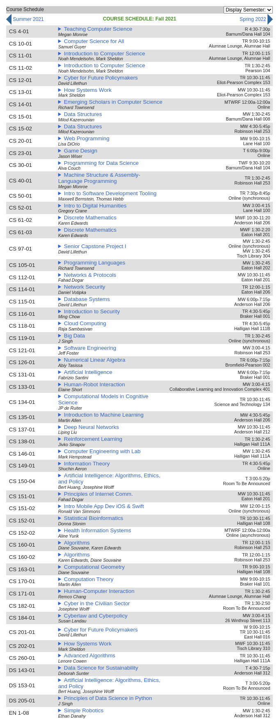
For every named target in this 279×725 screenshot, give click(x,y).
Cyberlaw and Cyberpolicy (96, 616)
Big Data (74, 336)
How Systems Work (88, 90)
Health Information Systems (97, 530)
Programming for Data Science (101, 163)
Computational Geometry (94, 567)
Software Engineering (90, 348)
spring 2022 (256, 19)
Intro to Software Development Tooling (110, 193)
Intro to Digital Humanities (95, 206)
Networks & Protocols (90, 275)
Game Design (81, 151)
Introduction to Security (92, 311)
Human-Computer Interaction (99, 591)
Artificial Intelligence (88, 372)
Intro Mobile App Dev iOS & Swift (104, 506)
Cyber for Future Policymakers (101, 78)
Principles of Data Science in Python (108, 698)
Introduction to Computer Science (104, 53)
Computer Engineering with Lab (102, 451)
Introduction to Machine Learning (104, 415)
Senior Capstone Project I (95, 246)
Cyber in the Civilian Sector (97, 603)
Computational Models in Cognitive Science (103, 399)
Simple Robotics (83, 710)
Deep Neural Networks (91, 427)
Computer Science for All (94, 41)
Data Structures (83, 114)
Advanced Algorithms (89, 655)
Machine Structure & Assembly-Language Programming (99, 178)
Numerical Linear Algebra (95, 360)
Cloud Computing (85, 323)
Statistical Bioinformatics (93, 518)
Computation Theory (89, 579)
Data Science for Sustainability (101, 668)
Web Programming (87, 138)
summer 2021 (25, 19)
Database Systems (87, 299)
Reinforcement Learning (93, 439)
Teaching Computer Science (98, 29)
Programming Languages (95, 263)
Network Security (84, 287)
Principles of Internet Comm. (98, 494)
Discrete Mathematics (90, 217)
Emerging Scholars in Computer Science (113, 102)
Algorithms (77, 543)
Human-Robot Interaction (94, 384)
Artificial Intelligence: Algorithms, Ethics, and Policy (109, 478)
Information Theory (87, 464)
